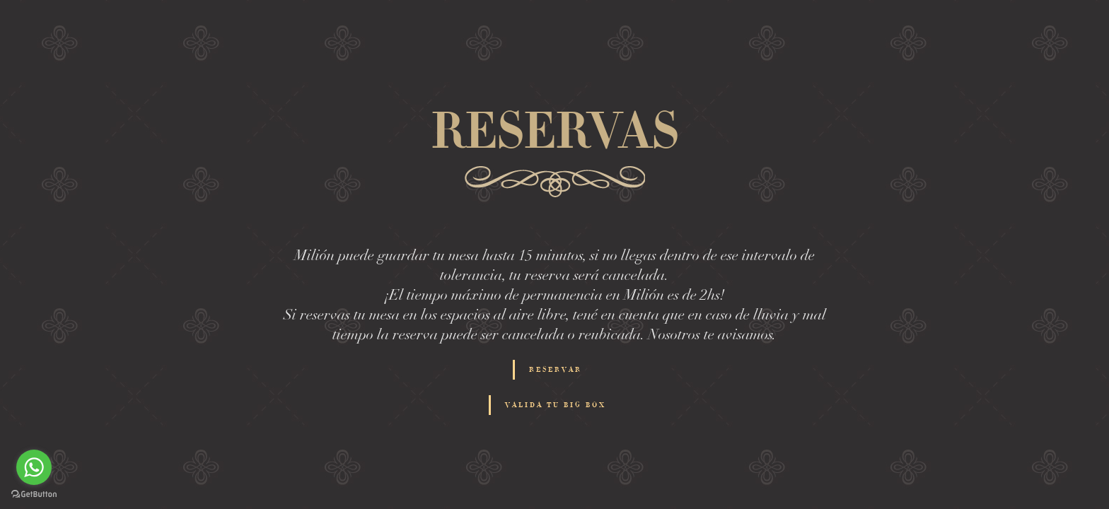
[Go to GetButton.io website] (34, 494)
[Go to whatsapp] (34, 467)
